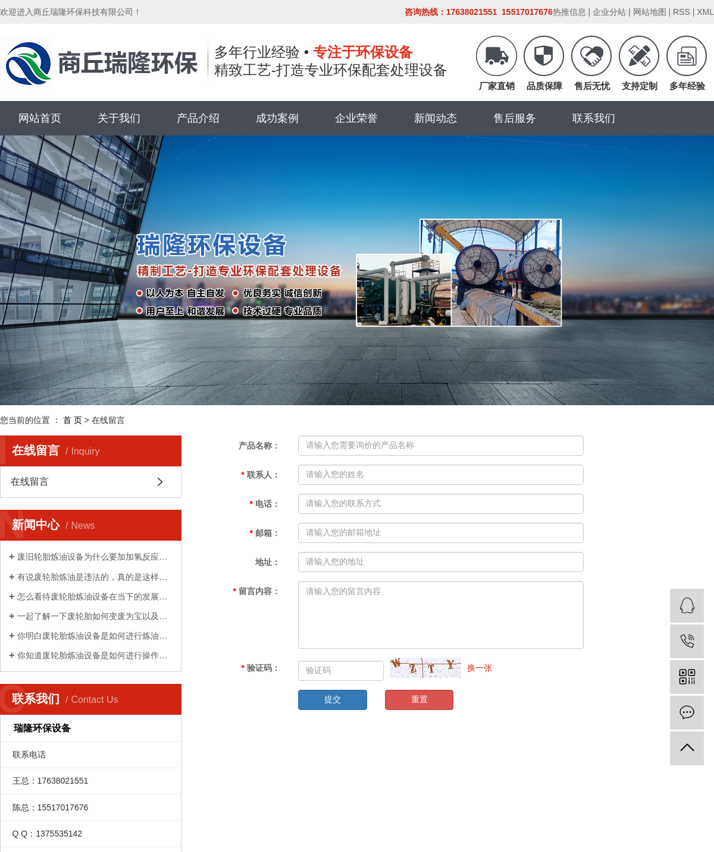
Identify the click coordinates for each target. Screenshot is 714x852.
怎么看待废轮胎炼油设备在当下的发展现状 (95, 596)
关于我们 (119, 118)
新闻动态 (435, 118)
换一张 (479, 668)
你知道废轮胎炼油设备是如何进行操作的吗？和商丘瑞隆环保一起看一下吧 (95, 655)
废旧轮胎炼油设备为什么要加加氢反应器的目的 (95, 556)
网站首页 (39, 118)
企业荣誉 (356, 118)
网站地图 (649, 12)
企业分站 (609, 12)
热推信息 (569, 12)
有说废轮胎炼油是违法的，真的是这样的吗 (95, 577)
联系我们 (593, 118)
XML (705, 12)
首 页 (72, 420)
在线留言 (30, 482)
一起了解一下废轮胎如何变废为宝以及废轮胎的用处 (95, 616)
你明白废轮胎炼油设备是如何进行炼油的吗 (95, 635)
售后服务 (514, 118)
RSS (681, 12)
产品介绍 (198, 118)
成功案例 (277, 118)
